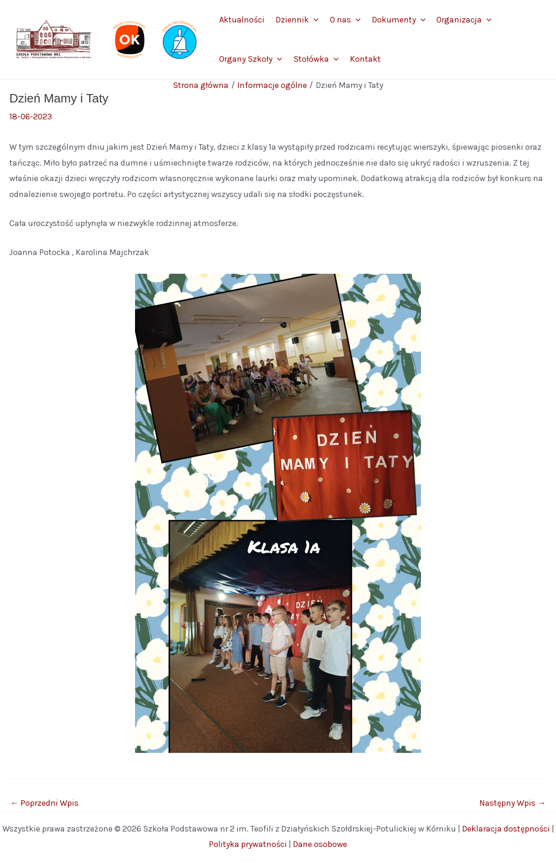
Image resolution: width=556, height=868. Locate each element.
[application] (314, 20)
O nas (345, 20)
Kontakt (365, 59)
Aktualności (241, 20)
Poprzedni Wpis (44, 803)
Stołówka (316, 59)
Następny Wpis (512, 803)
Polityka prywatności (248, 844)
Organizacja (464, 20)
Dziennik (297, 20)
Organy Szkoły (250, 59)
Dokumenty (399, 20)
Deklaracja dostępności (506, 829)
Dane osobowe (320, 844)
